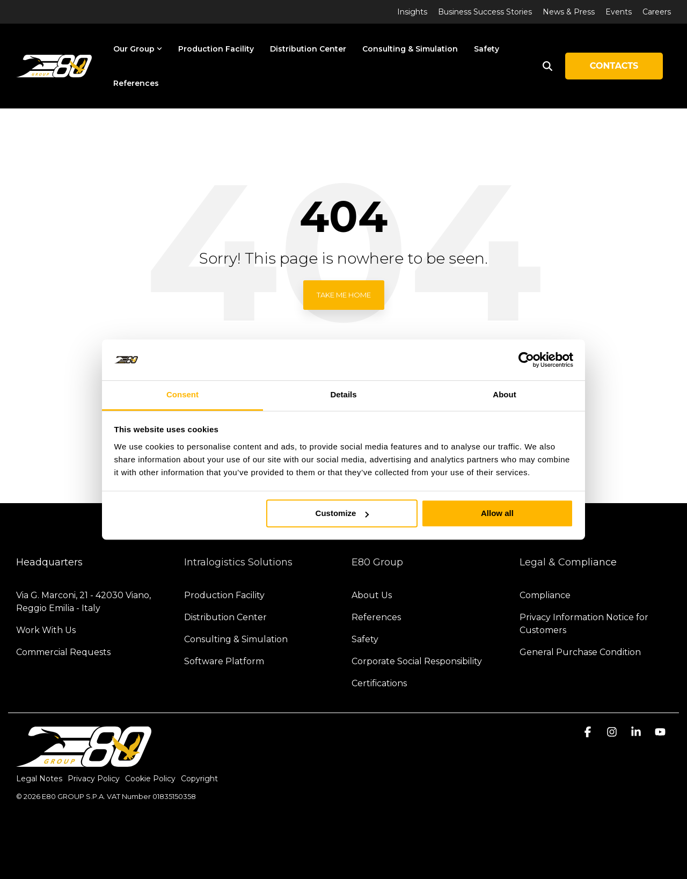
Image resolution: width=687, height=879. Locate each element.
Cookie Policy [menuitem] (150, 778)
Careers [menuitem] (656, 12)
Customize (342, 513)
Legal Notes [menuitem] (39, 778)
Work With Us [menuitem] (46, 630)
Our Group (137, 49)
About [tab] (504, 394)
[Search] (547, 66)
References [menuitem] (376, 617)
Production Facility (216, 49)
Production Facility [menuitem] (224, 595)
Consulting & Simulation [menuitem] (236, 639)
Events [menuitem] (618, 12)
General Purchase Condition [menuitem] (580, 652)
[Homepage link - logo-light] (83, 761)
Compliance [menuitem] (545, 595)
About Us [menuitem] (372, 595)
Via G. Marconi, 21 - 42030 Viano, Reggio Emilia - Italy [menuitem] (84, 601)
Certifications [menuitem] (379, 683)
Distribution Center (308, 49)
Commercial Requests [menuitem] (63, 652)
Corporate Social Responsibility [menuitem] (417, 661)
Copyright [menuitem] (199, 778)
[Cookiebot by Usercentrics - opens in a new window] (526, 360)
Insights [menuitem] (412, 12)
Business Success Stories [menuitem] (485, 12)
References (136, 83)
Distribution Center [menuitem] (225, 617)
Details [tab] (343, 394)
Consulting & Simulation (410, 49)
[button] (589, 732)
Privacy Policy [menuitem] (94, 778)
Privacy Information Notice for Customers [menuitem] (585, 623)
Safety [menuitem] (365, 639)
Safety (486, 49)
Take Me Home (344, 294)
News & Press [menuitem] (569, 12)
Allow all (497, 513)
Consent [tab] (182, 394)
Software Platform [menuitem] (224, 661)
